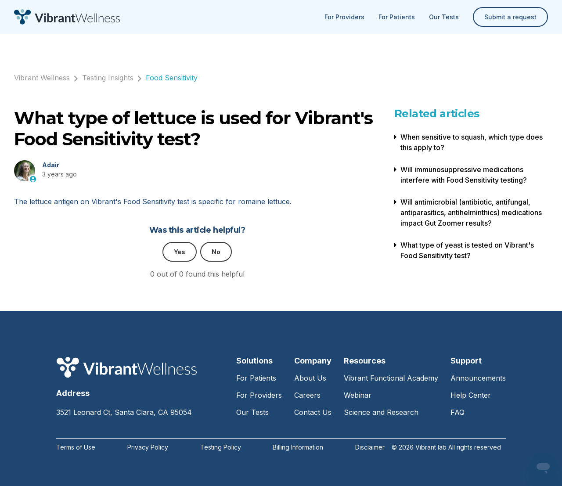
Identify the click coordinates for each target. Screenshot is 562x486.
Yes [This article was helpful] (179, 252)
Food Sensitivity (172, 77)
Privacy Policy (147, 447)
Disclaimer (370, 447)
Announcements (478, 378)
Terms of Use (75, 447)
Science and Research (381, 412)
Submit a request (510, 17)
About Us (310, 378)
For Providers (344, 17)
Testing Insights (107, 77)
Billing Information (298, 447)
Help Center (470, 395)
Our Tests (444, 17)
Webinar (357, 395)
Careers (307, 395)
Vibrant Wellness (42, 77)
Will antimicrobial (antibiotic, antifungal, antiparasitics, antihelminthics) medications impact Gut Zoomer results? (471, 212)
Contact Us (312, 412)
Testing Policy (220, 447)
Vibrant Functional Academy (391, 378)
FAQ (457, 412)
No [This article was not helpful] (216, 252)
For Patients (396, 17)
